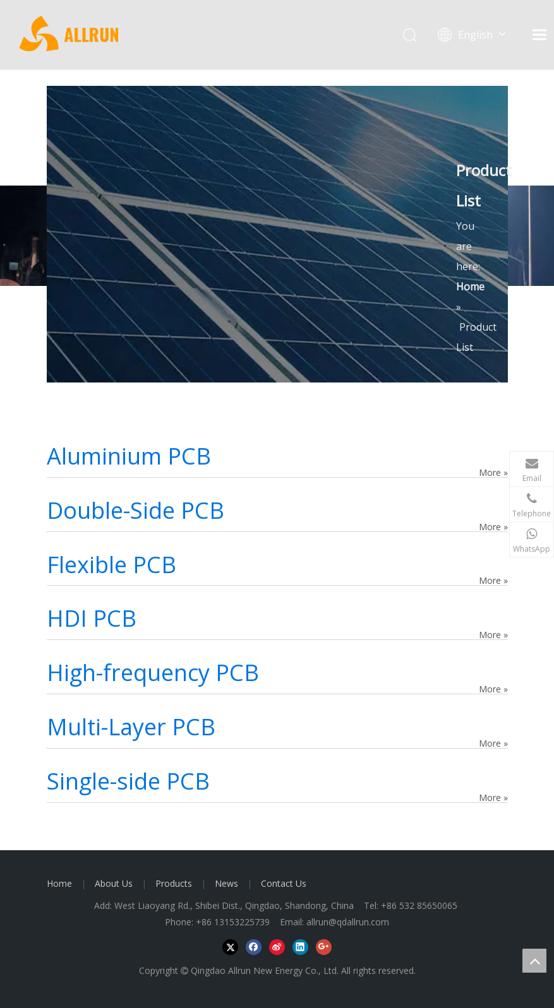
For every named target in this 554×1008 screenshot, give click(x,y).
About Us (114, 883)
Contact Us (283, 883)
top (534, 961)
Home (59, 883)
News (226, 883)
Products (173, 883)
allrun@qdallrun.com (347, 922)
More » (493, 472)
